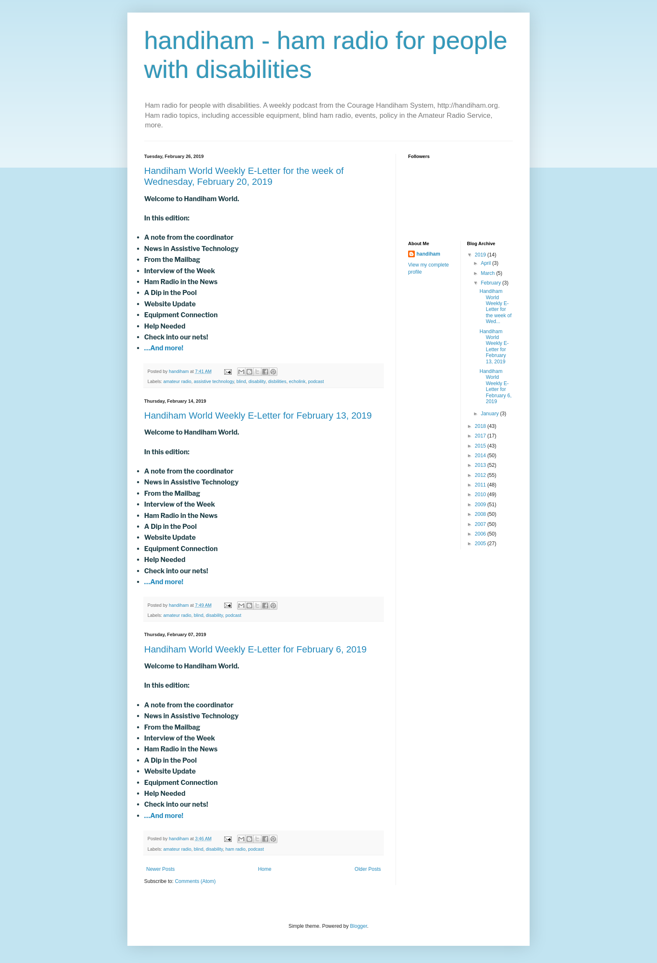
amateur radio (177, 381)
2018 (481, 426)
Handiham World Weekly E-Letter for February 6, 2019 (255, 649)
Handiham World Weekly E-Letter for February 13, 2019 (258, 415)
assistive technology (214, 381)
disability (257, 381)
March (488, 273)
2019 (481, 255)
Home (265, 869)
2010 (481, 494)
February (491, 283)
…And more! (164, 348)
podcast (316, 381)
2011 (481, 485)
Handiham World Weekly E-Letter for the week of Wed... (495, 306)
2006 (481, 534)
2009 (481, 504)
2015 (481, 446)
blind (241, 381)
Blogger (358, 926)
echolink (297, 381)
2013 (481, 465)
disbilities (277, 381)
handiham (428, 254)
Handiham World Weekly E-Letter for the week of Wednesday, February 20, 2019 (244, 176)
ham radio (235, 849)
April (486, 263)
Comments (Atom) (195, 881)
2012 (481, 475)
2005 (481, 543)
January (490, 414)
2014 (481, 455)
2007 (481, 524)
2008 (481, 514)
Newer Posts (160, 869)
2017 (481, 436)
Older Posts (367, 869)
